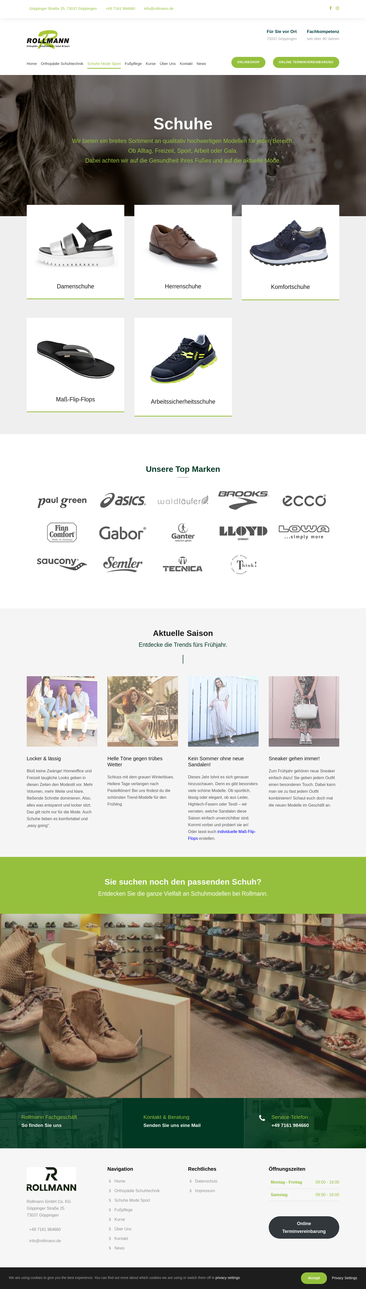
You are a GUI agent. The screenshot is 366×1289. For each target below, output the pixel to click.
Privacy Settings (344, 1278)
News (201, 63)
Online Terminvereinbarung (306, 62)
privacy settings (228, 1278)
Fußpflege (133, 63)
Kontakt (186, 63)
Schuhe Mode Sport (104, 63)
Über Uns (168, 63)
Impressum (205, 1191)
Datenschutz (206, 1181)
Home (32, 63)
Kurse (151, 63)
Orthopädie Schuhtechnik (62, 63)
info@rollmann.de (159, 8)
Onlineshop (248, 62)
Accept (314, 1278)
